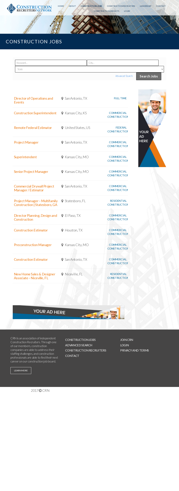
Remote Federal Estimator (33, 127)
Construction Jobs (91, 6)
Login (127, 11)
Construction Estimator (31, 230)
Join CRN (126, 339)
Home (61, 6)
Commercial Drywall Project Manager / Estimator (34, 188)
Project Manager (26, 142)
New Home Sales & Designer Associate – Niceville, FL (34, 276)
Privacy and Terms (134, 350)
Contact (161, 6)
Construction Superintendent (35, 113)
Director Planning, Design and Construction (35, 217)
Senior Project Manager (31, 171)
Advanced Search (124, 76)
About (72, 6)
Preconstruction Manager (33, 245)
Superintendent (25, 157)
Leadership (145, 6)
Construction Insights (106, 11)
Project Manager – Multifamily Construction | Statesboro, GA (36, 203)
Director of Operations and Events (33, 100)
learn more (21, 370)
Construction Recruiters (121, 6)
